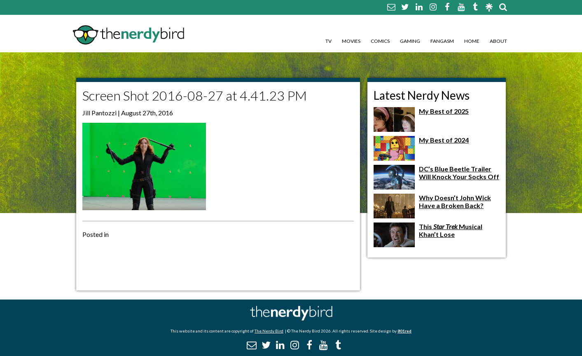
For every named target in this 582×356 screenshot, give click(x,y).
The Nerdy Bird (269, 330)
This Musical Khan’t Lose (450, 230)
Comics (380, 41)
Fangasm (442, 41)
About (498, 41)
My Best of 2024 (444, 140)
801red (404, 330)
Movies (351, 41)
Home (471, 41)
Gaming (410, 41)
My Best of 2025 (444, 111)
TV (328, 41)
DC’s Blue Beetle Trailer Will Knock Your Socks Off (459, 172)
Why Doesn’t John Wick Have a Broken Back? (455, 201)
